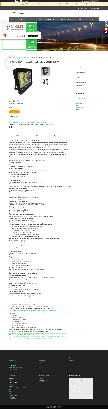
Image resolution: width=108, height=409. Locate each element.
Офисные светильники (16, 367)
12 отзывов (86, 1)
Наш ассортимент (80, 72)
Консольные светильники (67, 19)
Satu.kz (60, 406)
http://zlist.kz (79, 103)
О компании (13, 362)
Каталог (21, 19)
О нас (30, 19)
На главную (13, 360)
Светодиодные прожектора (23, 57)
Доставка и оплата (50, 19)
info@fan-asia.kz (80, 107)
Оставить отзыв (95, 8)
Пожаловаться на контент (56, 407)
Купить (15, 112)
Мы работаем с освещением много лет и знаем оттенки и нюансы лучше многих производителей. (33, 310)
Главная (12, 19)
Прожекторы (13, 369)
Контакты (38, 19)
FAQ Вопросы (79, 85)
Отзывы (78, 77)
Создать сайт (25, 1)
